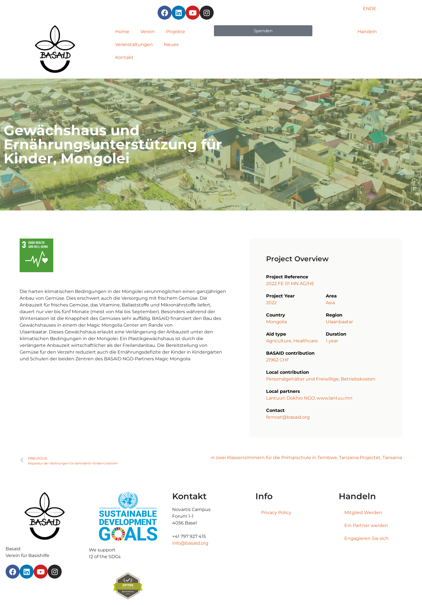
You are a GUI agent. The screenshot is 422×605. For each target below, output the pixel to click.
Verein (147, 31)
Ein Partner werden (366, 525)
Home (122, 31)
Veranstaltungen (134, 44)
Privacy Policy (276, 512)
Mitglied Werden (363, 512)
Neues (171, 44)
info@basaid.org (190, 543)
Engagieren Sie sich (366, 538)
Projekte (175, 31)
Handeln (367, 31)
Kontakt (124, 57)
